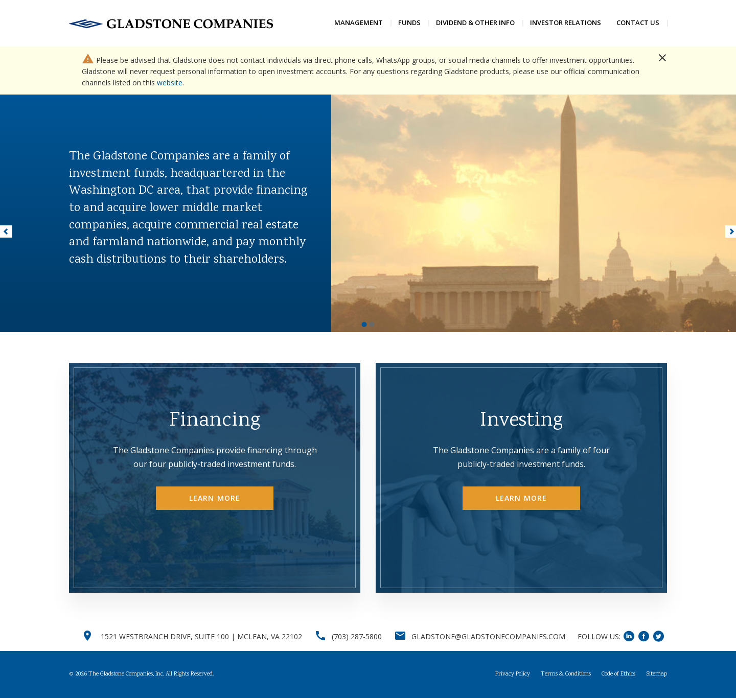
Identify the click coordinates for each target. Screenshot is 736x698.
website (169, 82)
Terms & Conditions (566, 674)
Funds (409, 22)
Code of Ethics (618, 674)
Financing (214, 421)
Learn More (214, 498)
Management (358, 22)
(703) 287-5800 (357, 636)
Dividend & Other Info (475, 22)
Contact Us (637, 22)
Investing (521, 421)
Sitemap (656, 674)
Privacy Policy (512, 674)
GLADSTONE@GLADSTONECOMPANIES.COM (488, 636)
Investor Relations (565, 22)
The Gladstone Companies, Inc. (126, 674)
